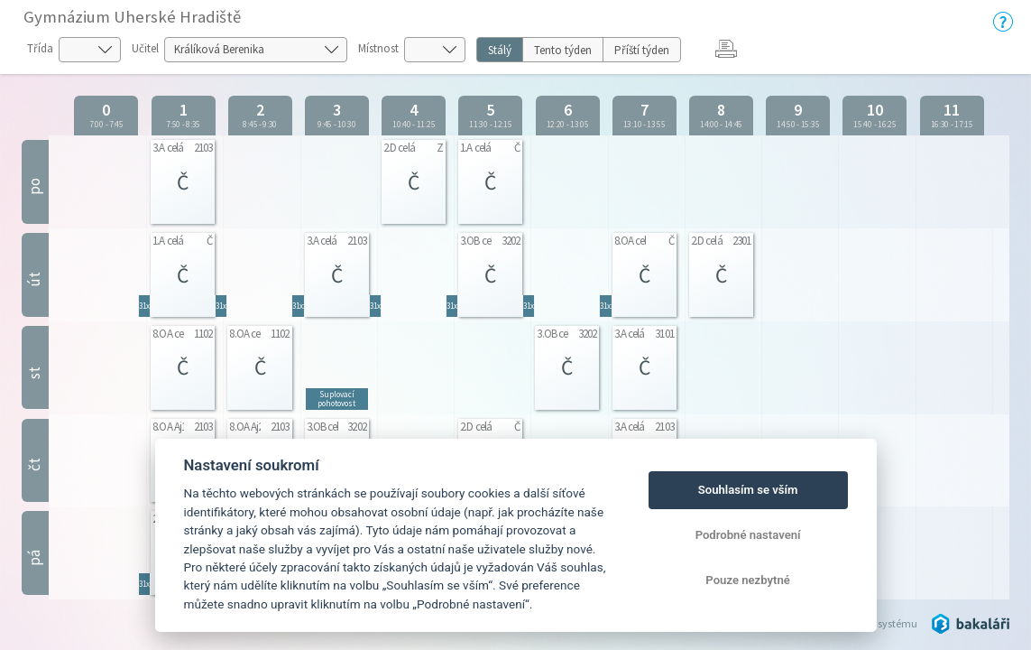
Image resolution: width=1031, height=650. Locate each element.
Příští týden (641, 50)
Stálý (499, 50)
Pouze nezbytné (747, 580)
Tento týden (563, 50)
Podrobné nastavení (748, 535)
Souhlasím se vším (748, 490)
